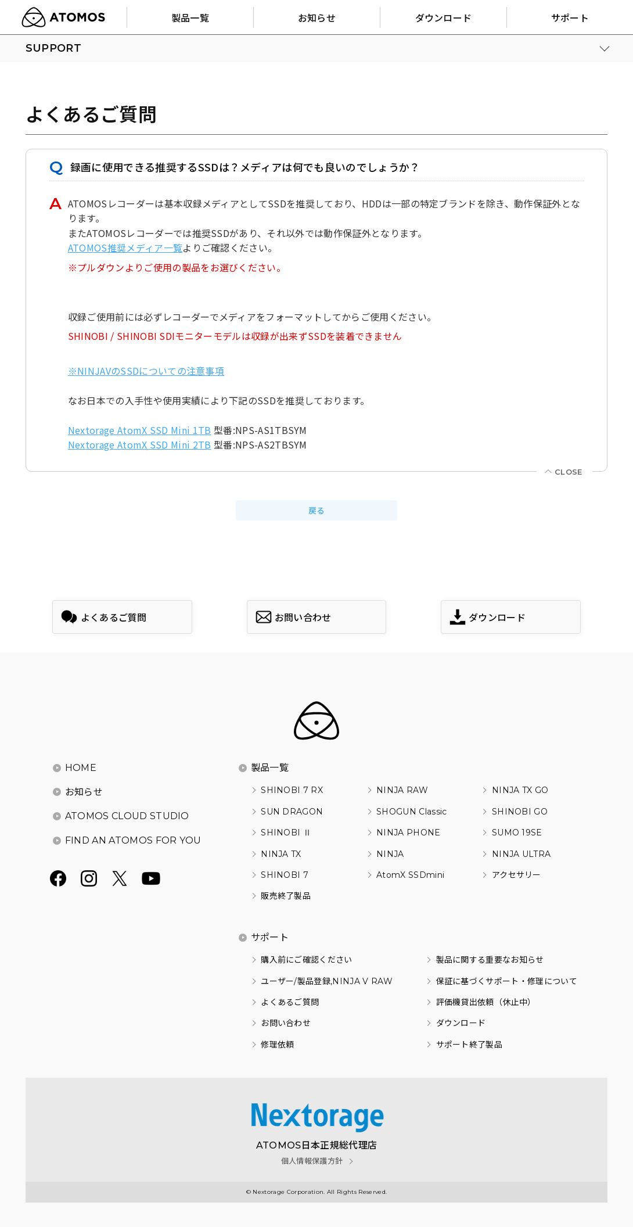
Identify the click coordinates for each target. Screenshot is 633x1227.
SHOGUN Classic (411, 811)
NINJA (390, 854)
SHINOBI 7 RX (292, 790)
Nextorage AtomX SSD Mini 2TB (139, 444)
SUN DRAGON (292, 811)
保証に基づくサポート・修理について (506, 981)
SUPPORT (53, 48)
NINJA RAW (402, 790)
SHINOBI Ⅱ (286, 832)
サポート (270, 937)
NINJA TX (281, 854)
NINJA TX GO (520, 790)
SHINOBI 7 (284, 875)
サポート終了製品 (469, 1044)
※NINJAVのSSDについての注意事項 (146, 371)
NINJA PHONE (408, 832)
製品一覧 (270, 767)
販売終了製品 (286, 896)
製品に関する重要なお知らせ (490, 960)
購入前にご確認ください (307, 960)
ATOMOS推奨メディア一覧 (125, 247)
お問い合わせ (286, 1023)
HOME (80, 767)
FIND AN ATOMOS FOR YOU (133, 840)
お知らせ (84, 792)
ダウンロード (461, 1023)
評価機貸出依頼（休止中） (486, 1002)
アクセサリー (516, 875)
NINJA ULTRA (521, 854)
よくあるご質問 (290, 1002)
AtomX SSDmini (410, 875)
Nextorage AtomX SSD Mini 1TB (139, 430)
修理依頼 (277, 1044)
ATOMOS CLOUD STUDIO (127, 815)
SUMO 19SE (517, 832)
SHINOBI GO (520, 811)
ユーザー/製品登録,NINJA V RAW (327, 981)
